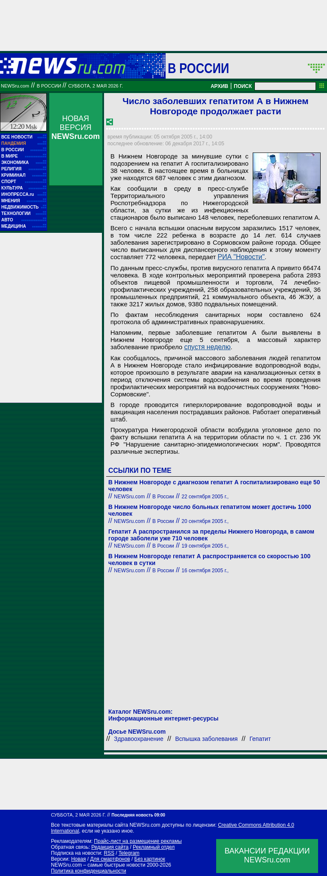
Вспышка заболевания (206, 738)
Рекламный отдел (154, 847)
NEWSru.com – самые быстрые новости (98, 865)
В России (198, 68)
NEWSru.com (15, 85)
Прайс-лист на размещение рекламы (138, 841)
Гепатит (260, 738)
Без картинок (149, 859)
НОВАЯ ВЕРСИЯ (75, 127)
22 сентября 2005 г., (205, 497)
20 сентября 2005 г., (205, 521)
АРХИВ (219, 86)
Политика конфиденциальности (88, 871)
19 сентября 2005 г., (205, 546)
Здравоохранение (138, 738)
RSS (109, 853)
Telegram (128, 853)
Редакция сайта (110, 847)
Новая (78, 859)
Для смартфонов (110, 859)
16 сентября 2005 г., (205, 571)
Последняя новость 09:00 (138, 815)
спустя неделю (207, 346)
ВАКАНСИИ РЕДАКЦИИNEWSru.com (267, 855)
